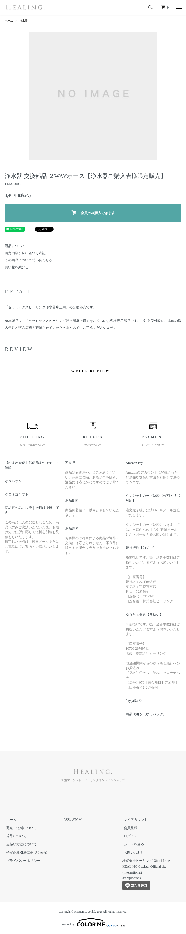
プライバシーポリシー (22, 861)
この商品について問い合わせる (28, 260)
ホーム (9, 20)
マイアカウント (134, 820)
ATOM (77, 820)
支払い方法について (20, 844)
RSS (67, 820)
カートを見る (132, 844)
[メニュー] (178, 7)
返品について (15, 246)
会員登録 (129, 828)
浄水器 (24, 20)
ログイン (129, 836)
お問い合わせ (132, 852)
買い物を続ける (17, 267)
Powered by (93, 922)
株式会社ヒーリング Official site (146, 861)
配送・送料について (20, 828)
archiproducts (131, 878)
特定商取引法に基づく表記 (25, 253)
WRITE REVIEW (90, 371)
